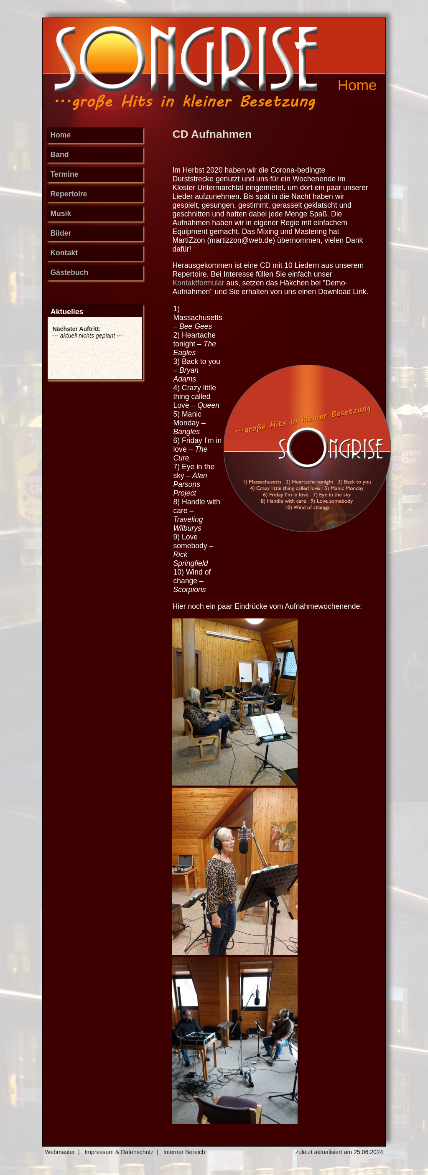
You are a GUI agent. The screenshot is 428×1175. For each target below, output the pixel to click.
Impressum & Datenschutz (118, 1152)
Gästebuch (69, 272)
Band (59, 154)
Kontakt (64, 253)
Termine (64, 174)
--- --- (87, 332)
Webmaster (60, 1152)
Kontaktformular (198, 283)
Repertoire (68, 194)
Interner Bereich (184, 1152)
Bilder (60, 233)
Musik (60, 213)
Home (60, 135)
